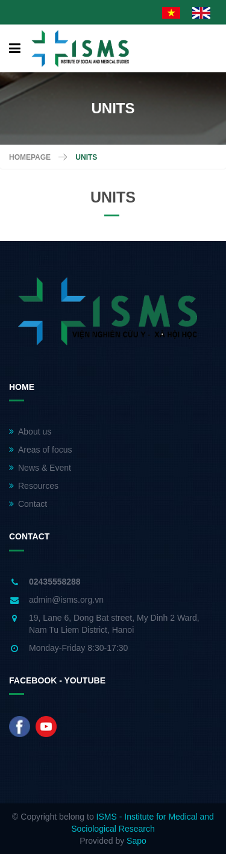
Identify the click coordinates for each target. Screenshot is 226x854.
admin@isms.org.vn (66, 599)
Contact (28, 504)
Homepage (30, 157)
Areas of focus (40, 449)
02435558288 (55, 581)
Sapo (136, 841)
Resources (33, 486)
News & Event (40, 468)
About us (30, 431)
